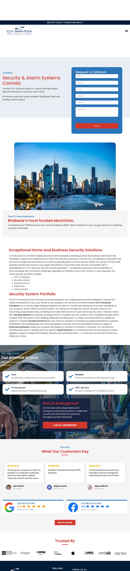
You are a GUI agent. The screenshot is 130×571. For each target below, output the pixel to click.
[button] (127, 31)
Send (96, 126)
